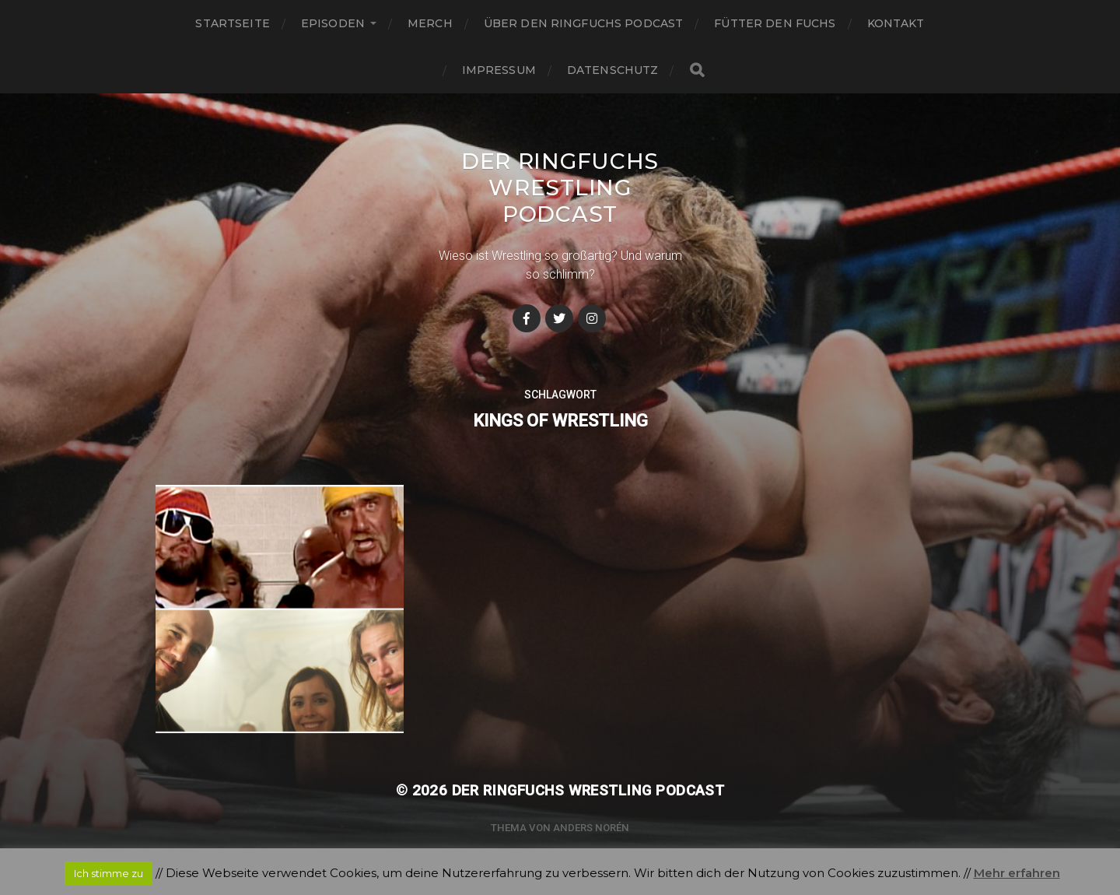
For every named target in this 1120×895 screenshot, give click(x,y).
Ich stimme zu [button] (108, 873)
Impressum (499, 70)
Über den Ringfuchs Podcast (584, 23)
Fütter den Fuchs (774, 23)
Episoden (333, 23)
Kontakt (896, 23)
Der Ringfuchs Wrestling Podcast (560, 187)
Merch (430, 23)
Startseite (232, 23)
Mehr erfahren (1017, 872)
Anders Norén (591, 828)
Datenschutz (613, 70)
